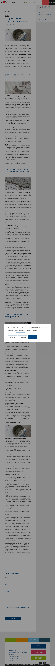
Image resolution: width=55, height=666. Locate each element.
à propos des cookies (20, 332)
